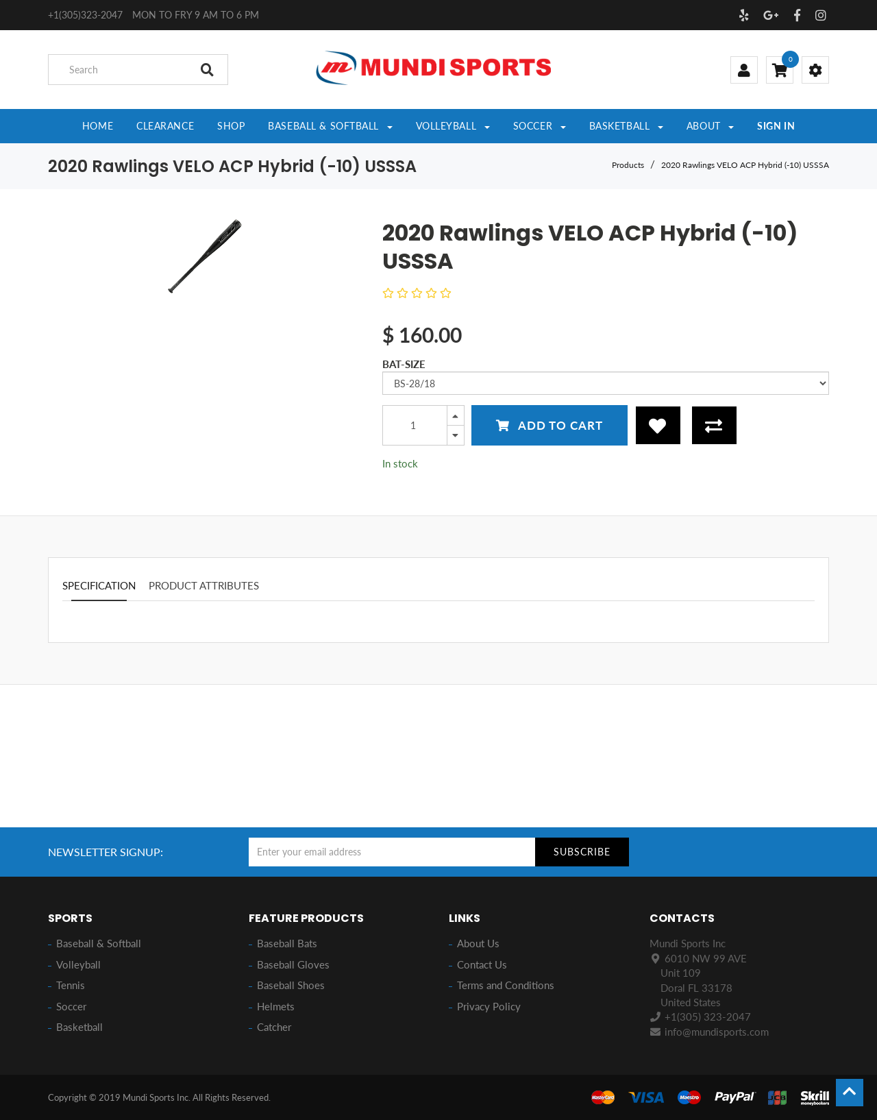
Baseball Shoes (291, 985)
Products (628, 165)
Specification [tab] (99, 585)
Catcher (274, 1027)
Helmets (276, 1006)
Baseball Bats (287, 943)
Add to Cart (549, 425)
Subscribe (582, 851)
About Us (478, 943)
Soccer (71, 1006)
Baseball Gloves (293, 964)
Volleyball (78, 964)
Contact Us (482, 964)
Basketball (79, 1027)
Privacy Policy (489, 1006)
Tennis (70, 985)
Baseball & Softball (98, 943)
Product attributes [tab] (204, 585)
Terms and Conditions (505, 985)
